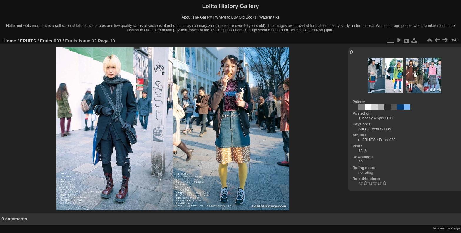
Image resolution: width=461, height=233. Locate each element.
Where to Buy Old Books (235, 17)
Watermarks (269, 17)
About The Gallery (197, 17)
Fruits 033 (50, 40)
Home (10, 40)
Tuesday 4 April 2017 (376, 118)
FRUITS (28, 40)
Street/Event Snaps (374, 129)
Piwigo (455, 228)
